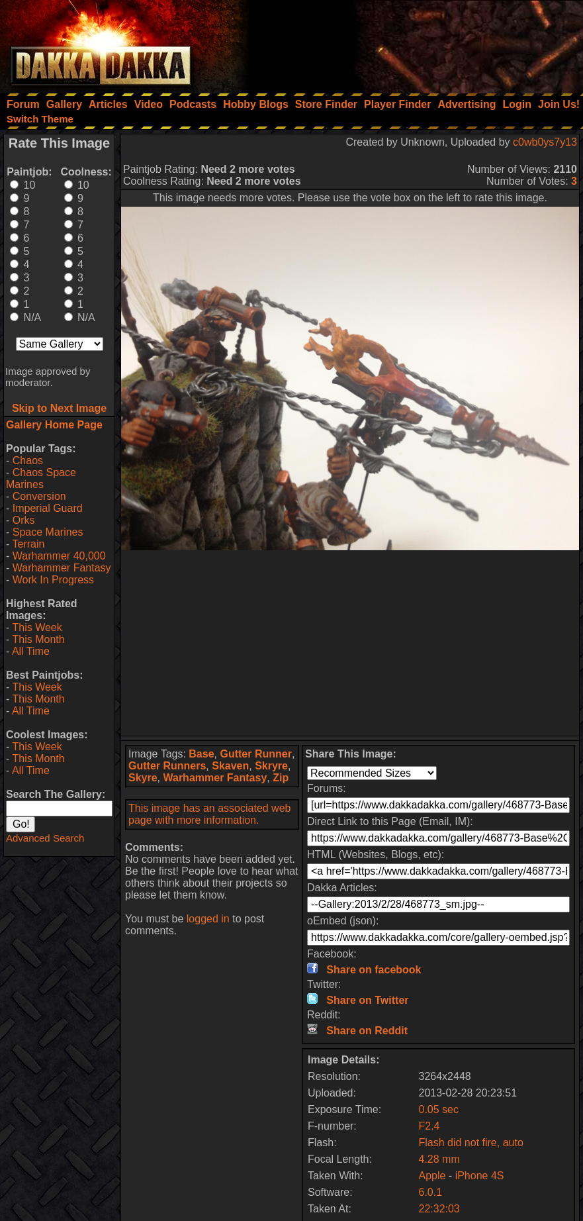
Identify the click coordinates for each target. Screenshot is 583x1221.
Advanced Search (45, 838)
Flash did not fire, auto (470, 1142)
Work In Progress (53, 579)
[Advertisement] (405, 43)
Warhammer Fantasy (62, 567)
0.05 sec (438, 1109)
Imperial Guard (48, 508)
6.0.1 (430, 1192)
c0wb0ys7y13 (545, 142)
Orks (24, 520)
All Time (31, 651)
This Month (38, 639)
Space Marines (48, 532)
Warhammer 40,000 (59, 556)
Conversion (39, 496)
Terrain (28, 544)
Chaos (28, 460)
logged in (208, 918)
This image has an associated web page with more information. (209, 814)
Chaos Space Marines (41, 478)
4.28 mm (438, 1159)
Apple (431, 1175)
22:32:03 (438, 1208)
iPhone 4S (479, 1175)
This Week (37, 627)
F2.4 (428, 1126)
